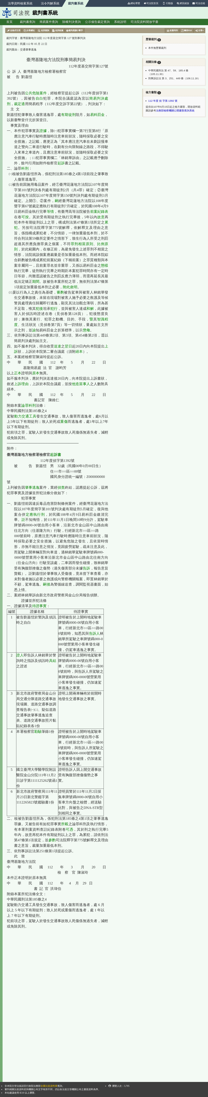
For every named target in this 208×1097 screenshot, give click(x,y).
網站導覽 (133, 3)
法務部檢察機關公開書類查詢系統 (175, 110)
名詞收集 (58, 30)
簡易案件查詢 (49, 22)
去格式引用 (13, 30)
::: (124, 3)
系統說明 (120, 22)
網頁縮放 (183, 3)
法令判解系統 (50, 3)
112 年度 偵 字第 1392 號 (162, 100)
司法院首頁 (150, 3)
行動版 (167, 3)
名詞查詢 (43, 30)
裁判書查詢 (27, 22)
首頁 (9, 22)
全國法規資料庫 (49, 1086)
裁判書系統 (75, 3)
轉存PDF (186, 30)
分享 (199, 30)
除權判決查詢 (71, 22)
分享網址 (29, 30)
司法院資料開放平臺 (144, 22)
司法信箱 (198, 3)
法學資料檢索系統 (20, 3)
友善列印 (172, 30)
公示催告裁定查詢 (97, 22)
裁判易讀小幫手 (74, 30)
